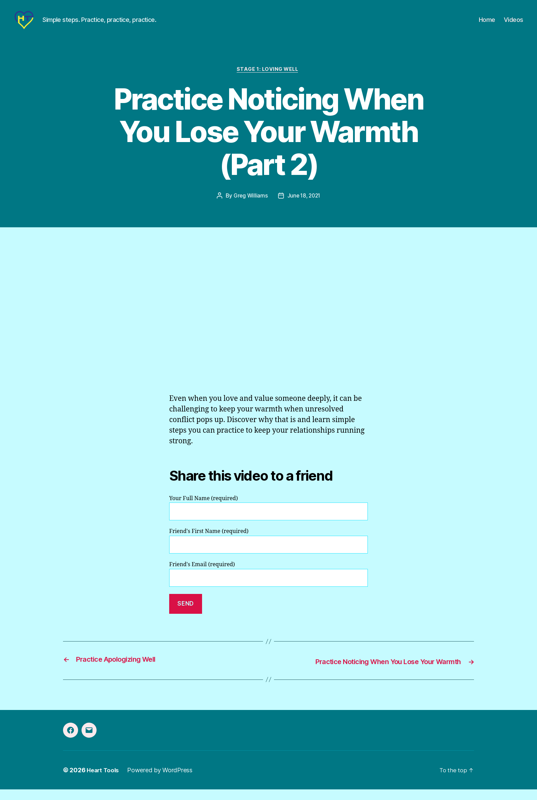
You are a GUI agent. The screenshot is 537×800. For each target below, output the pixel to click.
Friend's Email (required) (268, 585)
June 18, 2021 (304, 207)
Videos (513, 24)
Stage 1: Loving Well (268, 80)
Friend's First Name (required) (268, 552)
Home (487, 24)
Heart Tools (104, 780)
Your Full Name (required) (268, 519)
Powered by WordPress (162, 780)
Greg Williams (249, 207)
